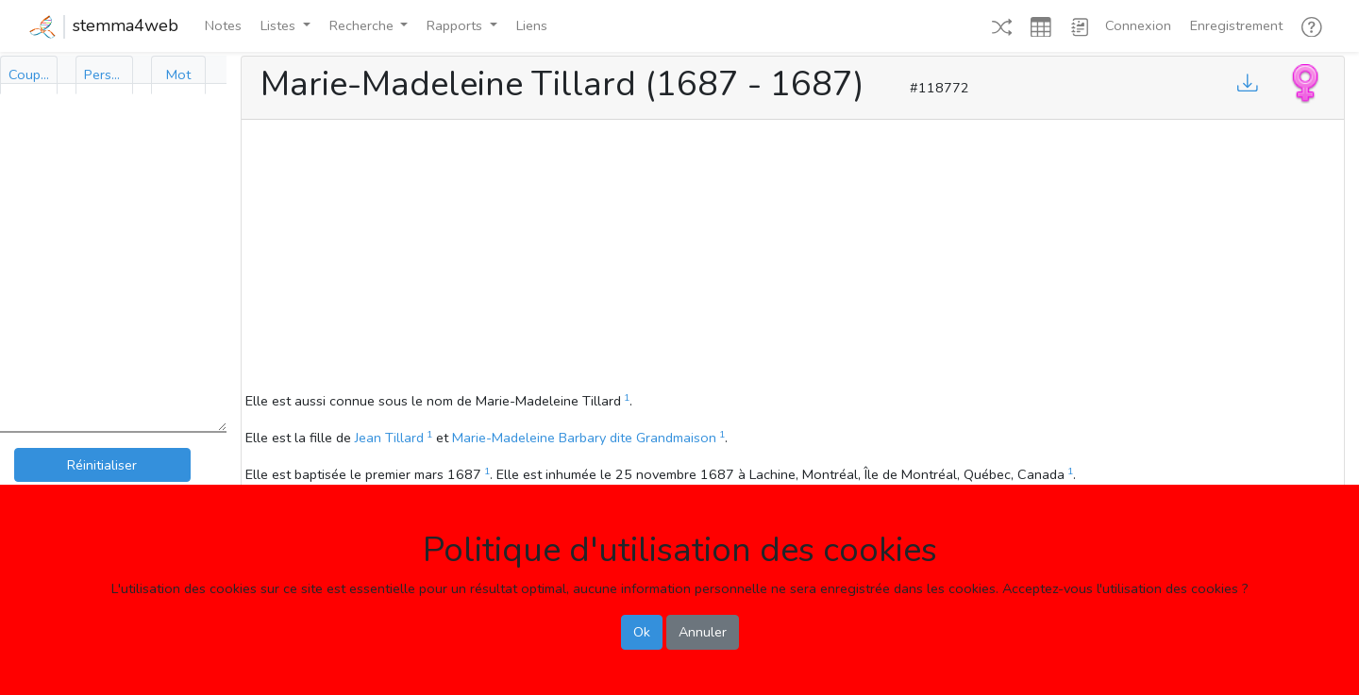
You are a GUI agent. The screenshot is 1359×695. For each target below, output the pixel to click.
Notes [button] (223, 25)
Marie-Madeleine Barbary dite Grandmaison (584, 437)
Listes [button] (279, 25)
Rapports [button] (456, 25)
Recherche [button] (363, 25)
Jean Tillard (389, 437)
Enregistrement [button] (1236, 25)
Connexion (1138, 25)
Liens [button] (531, 25)
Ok (641, 631)
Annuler (703, 631)
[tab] (29, 75)
